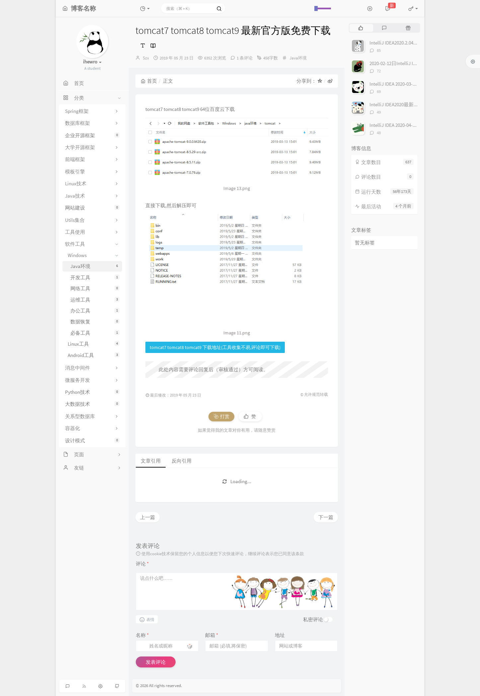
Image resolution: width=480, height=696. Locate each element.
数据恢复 (95, 321)
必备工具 (95, 333)
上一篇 (147, 517)
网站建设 (92, 208)
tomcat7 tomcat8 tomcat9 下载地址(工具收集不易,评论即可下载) (215, 347)
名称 (142, 635)
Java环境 (95, 266)
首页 (149, 81)
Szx (146, 58)
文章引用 (151, 461)
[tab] (360, 28)
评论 (142, 564)
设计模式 (92, 440)
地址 (280, 635)
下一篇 (325, 517)
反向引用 (182, 461)
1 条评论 (245, 58)
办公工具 (95, 310)
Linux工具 (94, 344)
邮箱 (211, 635)
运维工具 (95, 300)
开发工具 (95, 277)
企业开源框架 (92, 135)
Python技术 (92, 392)
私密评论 (313, 619)
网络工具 (95, 288)
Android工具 (94, 355)
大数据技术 (92, 404)
